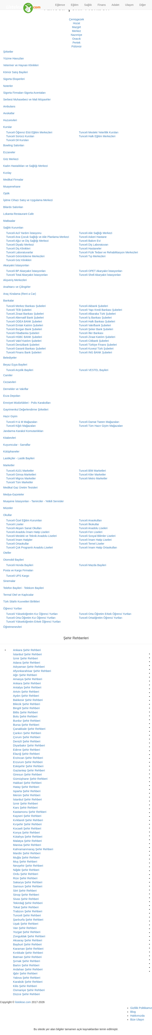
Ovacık (76, 38)
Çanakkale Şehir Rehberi (29, 728)
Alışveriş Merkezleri (15, 280)
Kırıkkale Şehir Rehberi (28, 952)
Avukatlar (9, 113)
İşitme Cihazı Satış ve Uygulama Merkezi (28, 200)
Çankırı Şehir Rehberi (27, 733)
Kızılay (7, 172)
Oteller (7, 552)
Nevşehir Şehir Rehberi (28, 865)
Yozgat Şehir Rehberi (26, 932)
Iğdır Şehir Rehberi (25, 973)
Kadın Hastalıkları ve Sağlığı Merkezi (25, 165)
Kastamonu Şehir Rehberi (29, 811)
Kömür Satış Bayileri (15, 72)
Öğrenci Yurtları (12, 608)
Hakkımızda (137, 1015)
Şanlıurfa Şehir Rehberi (28, 919)
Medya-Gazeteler (13, 494)
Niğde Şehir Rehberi (26, 869)
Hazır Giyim (10, 416)
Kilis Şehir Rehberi (25, 986)
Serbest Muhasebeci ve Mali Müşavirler (27, 99)
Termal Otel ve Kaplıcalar (18, 594)
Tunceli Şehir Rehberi (27, 915)
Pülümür (76, 46)
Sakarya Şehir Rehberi (27, 882)
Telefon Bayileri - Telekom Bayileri (23, 587)
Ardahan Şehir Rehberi (28, 969)
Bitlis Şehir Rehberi (25, 712)
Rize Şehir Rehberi (25, 878)
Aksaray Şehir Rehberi (27, 940)
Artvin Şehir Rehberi (26, 691)
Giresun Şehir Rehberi (27, 774)
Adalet (115, 4)
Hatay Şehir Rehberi (26, 786)
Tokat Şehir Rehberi (26, 907)
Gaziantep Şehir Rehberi (29, 770)
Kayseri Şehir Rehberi (27, 815)
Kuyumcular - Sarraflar (16, 444)
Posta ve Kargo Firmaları (18, 570)
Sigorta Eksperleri (14, 79)
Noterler (8, 85)
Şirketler (8, 51)
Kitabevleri (9, 437)
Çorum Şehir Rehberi (26, 737)
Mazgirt (76, 27)
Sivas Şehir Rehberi (26, 898)
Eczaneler (9, 152)
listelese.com (23, 1002)
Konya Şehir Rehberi (26, 832)
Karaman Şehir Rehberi (28, 948)
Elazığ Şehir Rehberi (26, 753)
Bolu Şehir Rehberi (25, 716)
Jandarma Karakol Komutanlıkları (23, 431)
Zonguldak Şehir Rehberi (29, 936)
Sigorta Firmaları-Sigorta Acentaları (24, 92)
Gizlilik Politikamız (141, 1007)
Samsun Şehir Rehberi (27, 886)
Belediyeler (10, 357)
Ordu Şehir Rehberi (25, 874)
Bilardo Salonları (13, 207)
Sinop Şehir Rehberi (26, 894)
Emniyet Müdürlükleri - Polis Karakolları (27, 402)
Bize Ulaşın (137, 1019)
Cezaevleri (9, 382)
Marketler (9, 465)
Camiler (8, 375)
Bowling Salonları (13, 145)
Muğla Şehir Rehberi (26, 857)
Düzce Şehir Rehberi (26, 994)
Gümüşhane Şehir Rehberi (30, 778)
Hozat (76, 23)
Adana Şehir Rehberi (26, 662)
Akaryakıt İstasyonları (16, 265)
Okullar (7, 515)
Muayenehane (12, 186)
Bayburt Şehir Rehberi (27, 944)
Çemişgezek (76, 19)
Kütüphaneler (11, 451)
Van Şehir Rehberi (24, 928)
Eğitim (74, 4)
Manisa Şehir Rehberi (27, 845)
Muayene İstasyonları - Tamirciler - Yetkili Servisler (33, 501)
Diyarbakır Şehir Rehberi (29, 745)
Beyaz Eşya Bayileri (15, 364)
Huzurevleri (10, 120)
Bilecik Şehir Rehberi (26, 704)
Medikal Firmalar (13, 179)
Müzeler (8, 508)
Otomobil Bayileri (13, 559)
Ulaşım (129, 4)
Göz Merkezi (11, 159)
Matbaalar (9, 220)
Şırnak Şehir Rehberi (26, 961)
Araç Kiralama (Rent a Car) (19, 293)
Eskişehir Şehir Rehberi (28, 766)
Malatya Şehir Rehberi (27, 840)
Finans (102, 4)
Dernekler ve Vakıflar (16, 389)
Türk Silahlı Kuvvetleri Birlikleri (21, 601)
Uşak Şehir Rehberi (25, 923)
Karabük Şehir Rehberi (28, 981)
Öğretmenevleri (12, 626)
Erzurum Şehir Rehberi (28, 762)
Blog (133, 1011)
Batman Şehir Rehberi (27, 957)
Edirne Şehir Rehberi (26, 749)
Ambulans (9, 106)
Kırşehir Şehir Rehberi (27, 824)
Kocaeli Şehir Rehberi (27, 828)
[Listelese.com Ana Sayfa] (23, 5)
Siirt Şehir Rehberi (25, 890)
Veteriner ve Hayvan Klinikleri (21, 65)
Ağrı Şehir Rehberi (25, 675)
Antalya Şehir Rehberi (27, 687)
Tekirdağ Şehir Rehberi (28, 903)
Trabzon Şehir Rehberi (27, 911)
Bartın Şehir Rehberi (26, 965)
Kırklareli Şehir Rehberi (28, 820)
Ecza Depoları (11, 395)
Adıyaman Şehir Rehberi (29, 666)
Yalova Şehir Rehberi (26, 977)
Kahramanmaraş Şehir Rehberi (33, 849)
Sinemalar (9, 581)
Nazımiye (76, 34)
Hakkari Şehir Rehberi (27, 782)
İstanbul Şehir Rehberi (27, 654)
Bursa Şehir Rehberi (26, 724)
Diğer (142, 4)
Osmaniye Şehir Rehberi (29, 990)
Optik (6, 193)
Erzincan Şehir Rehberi (28, 757)
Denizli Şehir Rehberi (26, 741)
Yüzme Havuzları (13, 58)
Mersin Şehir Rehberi (26, 795)
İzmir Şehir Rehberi (25, 658)
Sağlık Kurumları (13, 227)
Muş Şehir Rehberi (25, 861)
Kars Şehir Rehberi (25, 807)
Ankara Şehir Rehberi (27, 650)
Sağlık (88, 4)
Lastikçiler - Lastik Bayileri (19, 458)
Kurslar (7, 127)
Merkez (76, 31)
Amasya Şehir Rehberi (27, 679)
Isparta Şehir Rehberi (27, 791)
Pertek (76, 42)
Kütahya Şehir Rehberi (27, 836)
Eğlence (60, 4)
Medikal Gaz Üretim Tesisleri (20, 487)
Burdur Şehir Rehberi (26, 720)
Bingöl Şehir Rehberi (26, 708)
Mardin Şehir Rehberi (27, 853)
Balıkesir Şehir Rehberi (28, 700)
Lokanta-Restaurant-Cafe (18, 213)
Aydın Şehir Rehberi (26, 695)
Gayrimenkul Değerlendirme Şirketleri (26, 409)
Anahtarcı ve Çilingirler (17, 286)
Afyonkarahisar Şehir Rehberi (32, 671)
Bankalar (8, 300)
